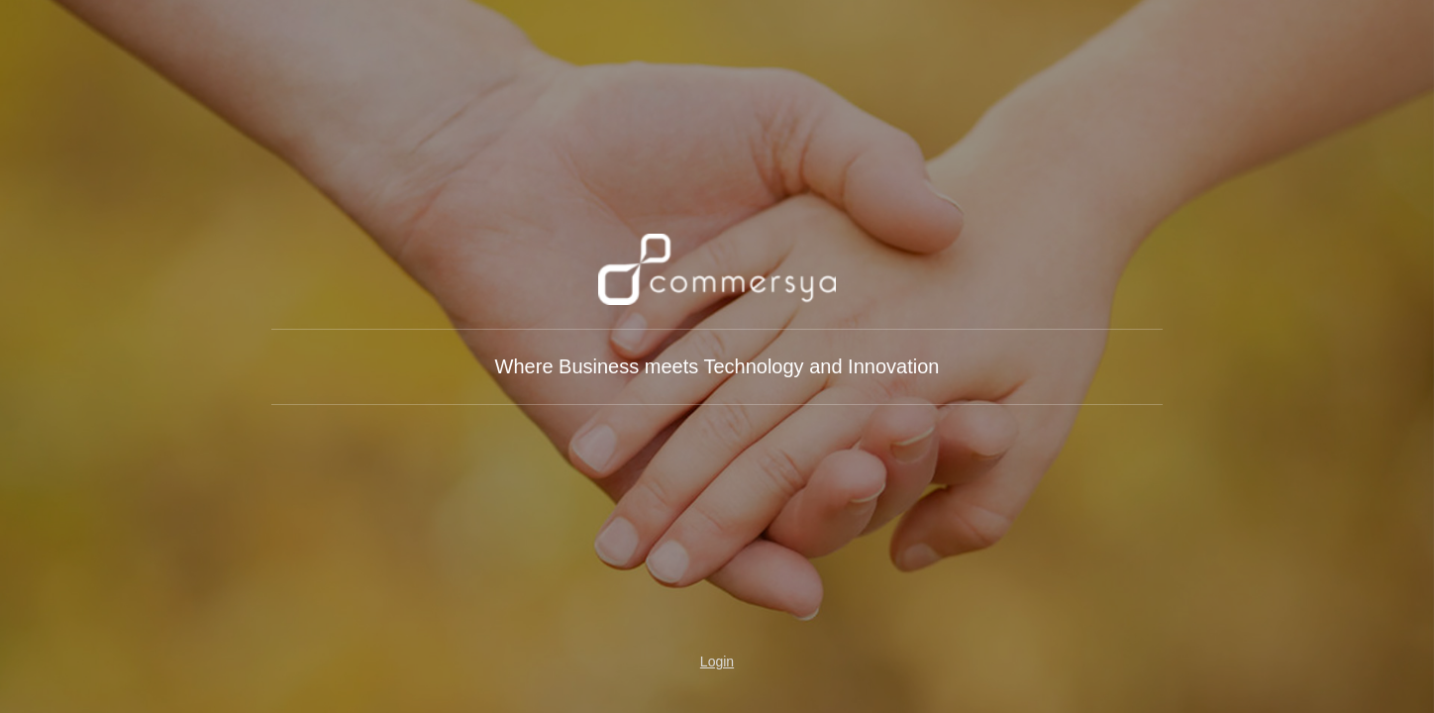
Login (717, 661)
